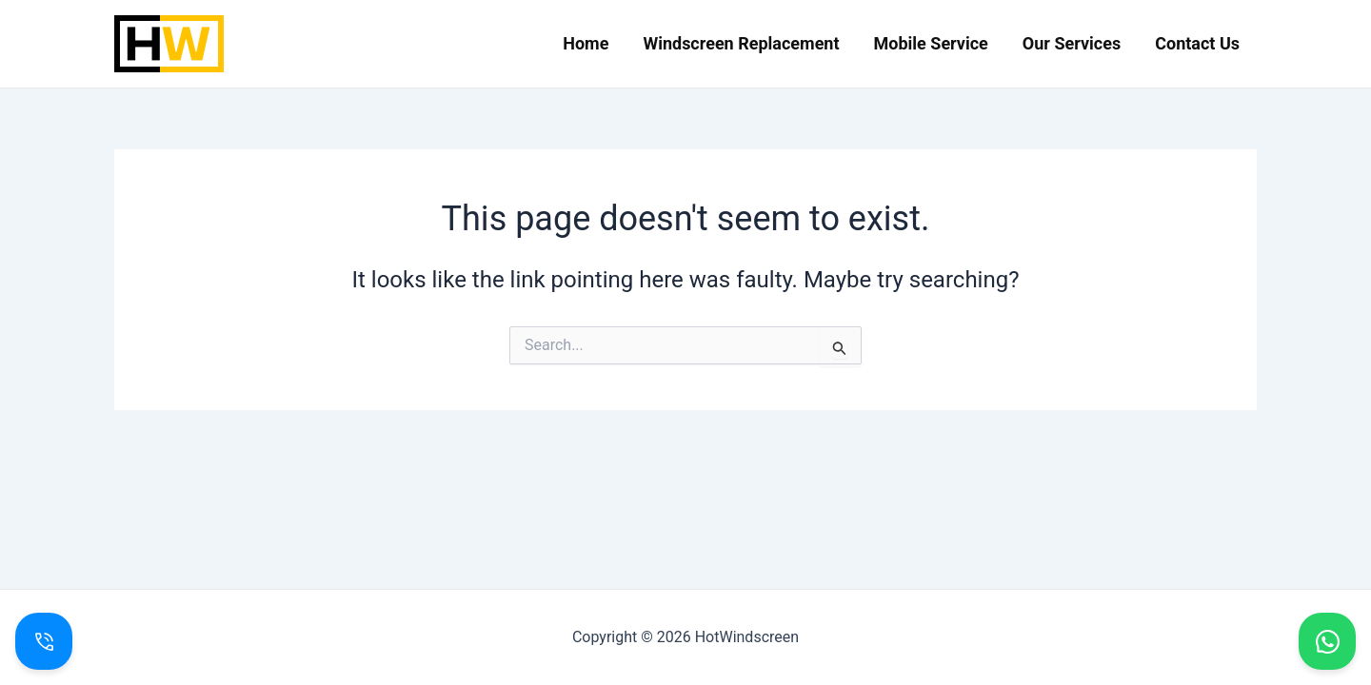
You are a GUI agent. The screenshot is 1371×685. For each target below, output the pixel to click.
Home (585, 43)
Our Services (1072, 43)
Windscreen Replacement (741, 43)
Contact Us (1197, 43)
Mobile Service (931, 43)
